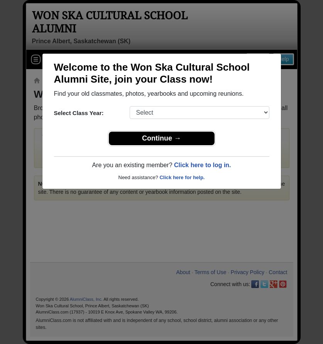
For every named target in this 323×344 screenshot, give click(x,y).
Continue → (161, 138)
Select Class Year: (79, 113)
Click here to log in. (202, 165)
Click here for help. (182, 177)
